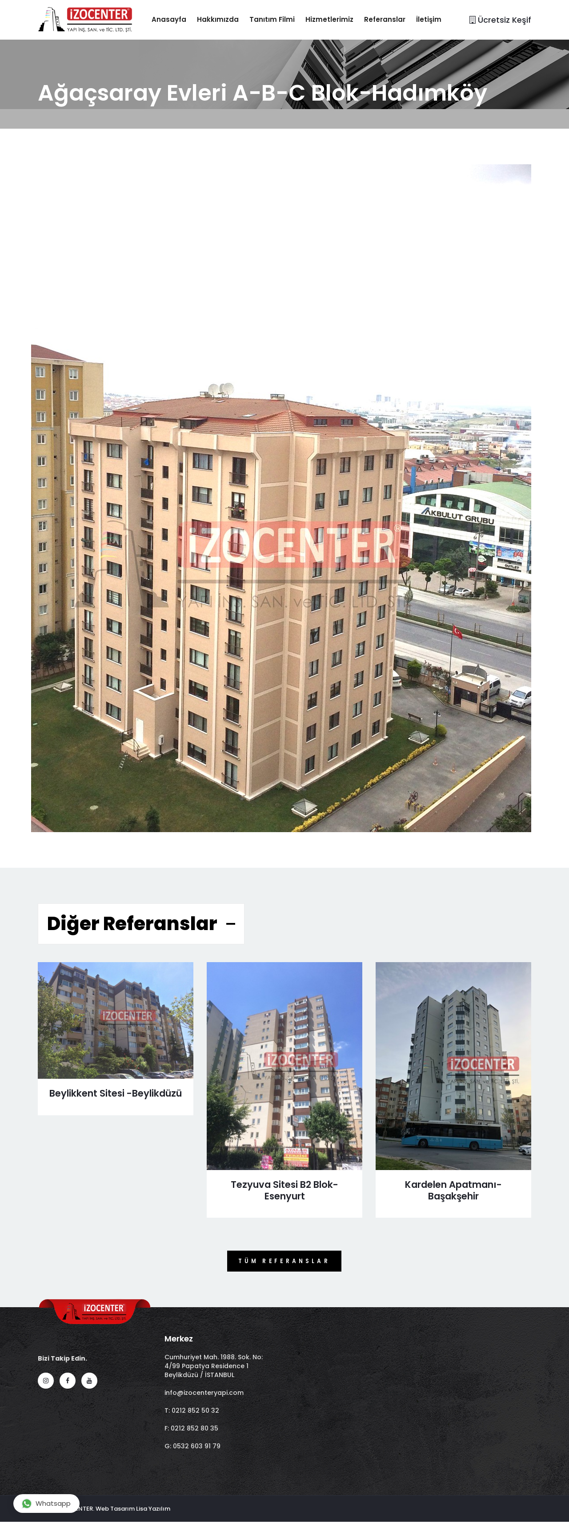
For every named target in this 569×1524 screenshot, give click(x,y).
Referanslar (393, 19)
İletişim (437, 19)
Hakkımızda (226, 19)
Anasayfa (177, 19)
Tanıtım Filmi (280, 19)
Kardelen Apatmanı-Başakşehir (453, 1191)
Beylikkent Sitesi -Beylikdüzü (115, 1100)
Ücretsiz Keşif (500, 20)
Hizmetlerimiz (338, 19)
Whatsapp (46, 1503)
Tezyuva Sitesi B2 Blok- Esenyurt (284, 1191)
